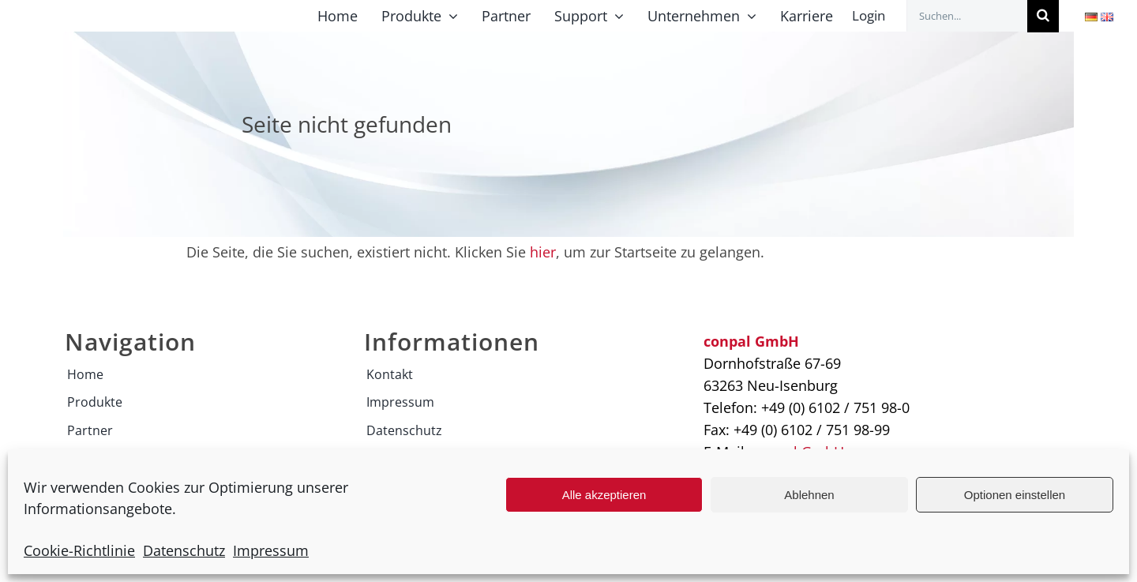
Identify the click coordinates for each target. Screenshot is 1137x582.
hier (543, 251)
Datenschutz (184, 550)
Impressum (271, 550)
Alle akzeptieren (604, 494)
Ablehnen (809, 494)
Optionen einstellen (1014, 494)
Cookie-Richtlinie (79, 550)
